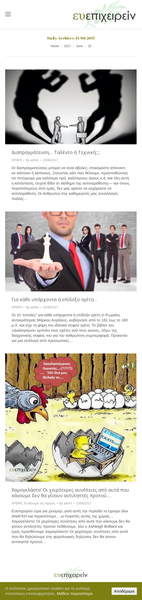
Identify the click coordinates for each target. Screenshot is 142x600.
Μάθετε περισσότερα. (75, 593)
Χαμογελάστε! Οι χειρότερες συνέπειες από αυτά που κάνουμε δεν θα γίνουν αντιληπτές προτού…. (70, 492)
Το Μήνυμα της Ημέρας (39, 503)
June (79, 46)
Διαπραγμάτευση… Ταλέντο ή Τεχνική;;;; (56, 152)
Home (55, 46)
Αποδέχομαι (124, 591)
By (32, 160)
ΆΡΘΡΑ (17, 160)
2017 (67, 46)
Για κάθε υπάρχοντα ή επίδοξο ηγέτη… (54, 299)
